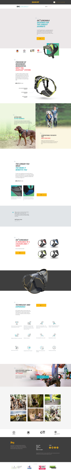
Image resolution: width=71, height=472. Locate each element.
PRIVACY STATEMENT (39, 449)
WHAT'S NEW (38, 445)
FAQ (36, 448)
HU (61, 2)
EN (54, 2)
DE (55, 2)
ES (59, 2)
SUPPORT (37, 446)
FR (58, 2)
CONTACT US (38, 447)
